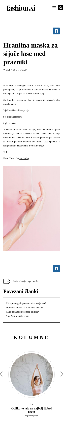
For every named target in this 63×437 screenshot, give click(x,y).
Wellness (10, 70)
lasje (15, 281)
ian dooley (24, 158)
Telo (23, 70)
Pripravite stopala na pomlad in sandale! (25, 307)
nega (29, 281)
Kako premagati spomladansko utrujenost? (26, 303)
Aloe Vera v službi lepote (17, 316)
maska (36, 281)
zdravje (22, 281)
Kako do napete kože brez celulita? (22, 312)
